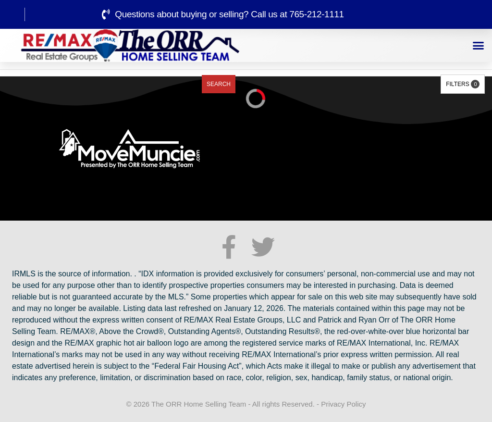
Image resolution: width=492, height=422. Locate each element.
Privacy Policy (343, 404)
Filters (463, 84)
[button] (478, 46)
